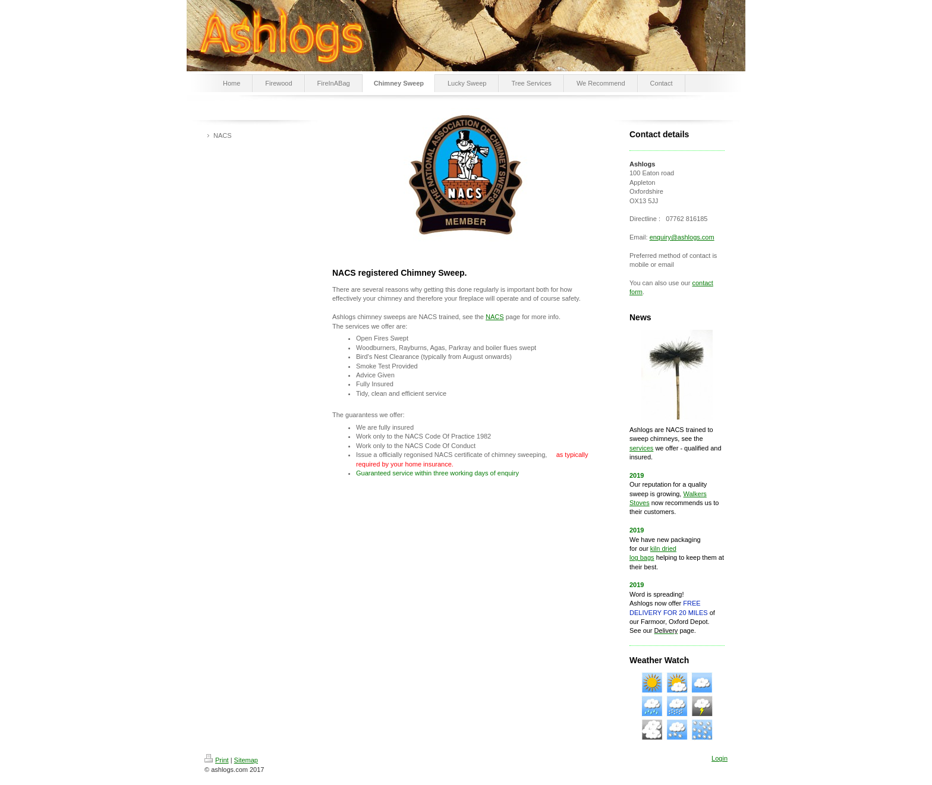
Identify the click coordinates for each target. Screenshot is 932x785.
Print (216, 760)
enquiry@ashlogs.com (682, 237)
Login (719, 758)
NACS (495, 316)
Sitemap (246, 760)
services (641, 448)
